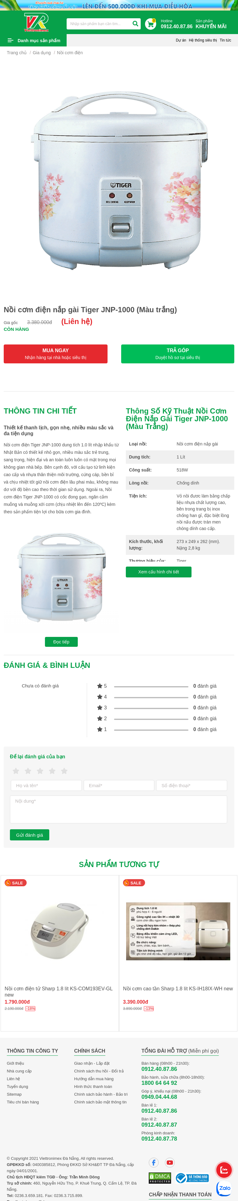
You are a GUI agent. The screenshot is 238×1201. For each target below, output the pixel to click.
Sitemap (14, 1094)
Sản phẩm (213, 24)
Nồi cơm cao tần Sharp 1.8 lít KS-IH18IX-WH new (178, 988)
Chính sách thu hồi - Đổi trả (99, 1071)
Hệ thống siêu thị (203, 40)
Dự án (181, 40)
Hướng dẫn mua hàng (93, 1078)
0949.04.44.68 (159, 1097)
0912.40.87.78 (159, 1139)
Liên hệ (13, 1078)
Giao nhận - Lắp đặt (91, 1063)
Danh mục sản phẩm (39, 40)
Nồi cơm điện (70, 52)
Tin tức (225, 40)
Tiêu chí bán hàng (23, 1102)
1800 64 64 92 (159, 1083)
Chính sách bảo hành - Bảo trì (101, 1094)
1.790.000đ (17, 1002)
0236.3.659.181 (29, 1195)
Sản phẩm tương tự (119, 864)
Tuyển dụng (17, 1086)
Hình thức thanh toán (93, 1086)
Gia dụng (42, 52)
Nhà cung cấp (19, 1071)
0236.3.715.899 (68, 1195)
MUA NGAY (56, 354)
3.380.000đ (39, 322)
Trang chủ (17, 52)
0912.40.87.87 (159, 1125)
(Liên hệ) (77, 321)
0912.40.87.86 (159, 1069)
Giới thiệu (15, 1063)
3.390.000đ (135, 1002)
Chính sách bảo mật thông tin (100, 1102)
